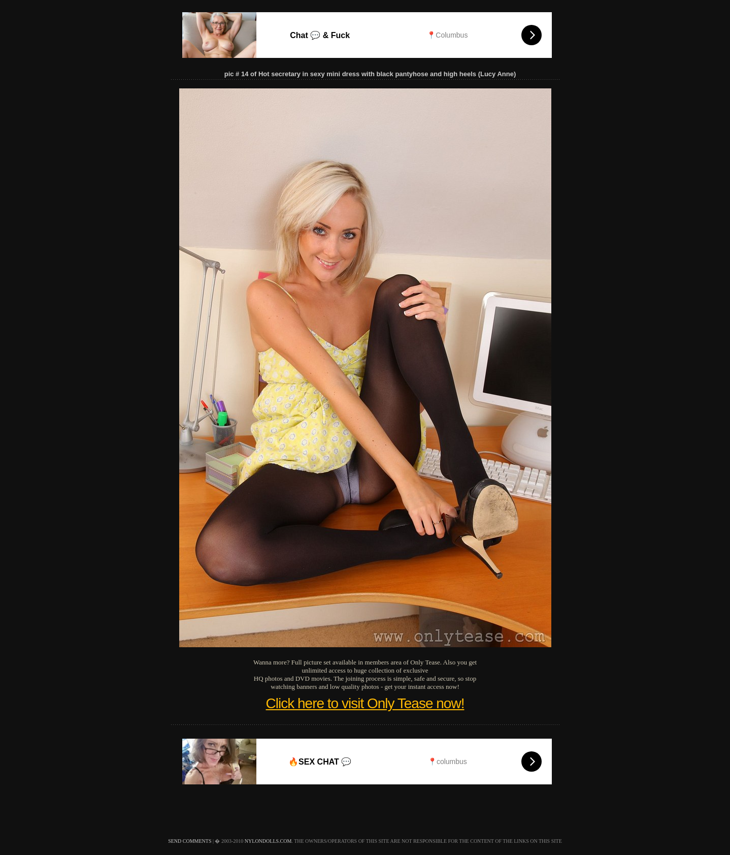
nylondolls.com (268, 841)
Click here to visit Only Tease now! (365, 703)
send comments (189, 841)
